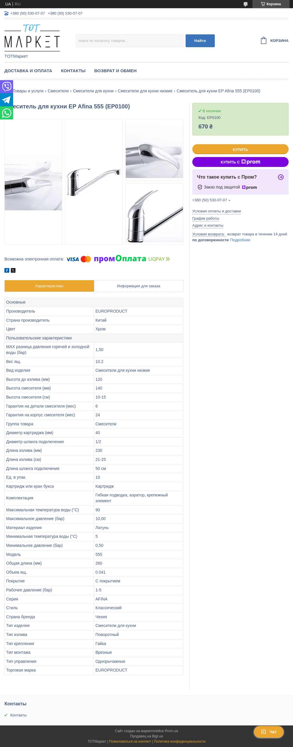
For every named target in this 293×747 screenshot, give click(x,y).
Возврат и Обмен (115, 70)
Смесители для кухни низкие (145, 91)
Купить (240, 149)
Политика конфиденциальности (179, 741)
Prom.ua (171, 731)
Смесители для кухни (93, 91)
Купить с (240, 162)
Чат (269, 731)
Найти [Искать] (200, 40)
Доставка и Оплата (28, 70)
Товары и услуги (28, 91)
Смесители (58, 91)
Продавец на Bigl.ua (146, 736)
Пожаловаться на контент (130, 741)
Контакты (73, 70)
